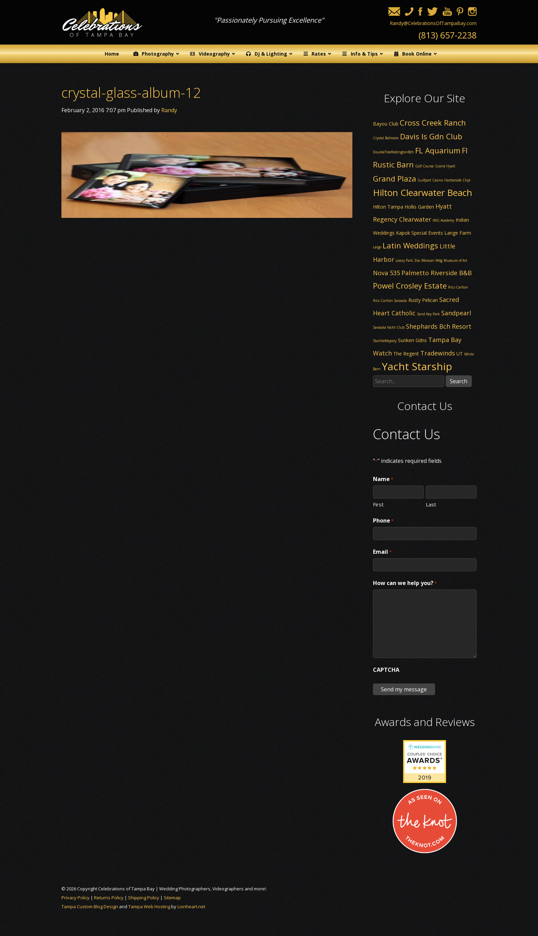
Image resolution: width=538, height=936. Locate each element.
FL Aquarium (437, 150)
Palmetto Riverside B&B (436, 273)
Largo (377, 247)
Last (431, 504)
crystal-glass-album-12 (131, 92)
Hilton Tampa (388, 206)
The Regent (406, 353)
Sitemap (172, 897)
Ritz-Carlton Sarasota (390, 300)
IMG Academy (443, 220)
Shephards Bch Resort (438, 326)
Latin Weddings (410, 245)
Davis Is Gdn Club (431, 136)
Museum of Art (455, 260)
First (378, 504)
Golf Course (424, 166)
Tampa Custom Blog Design (89, 906)
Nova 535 (386, 273)
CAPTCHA (386, 670)
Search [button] (458, 381)
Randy (169, 110)
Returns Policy (109, 897)
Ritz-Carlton (458, 287)
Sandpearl (456, 313)
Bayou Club (385, 123)
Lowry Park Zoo (408, 260)
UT (459, 353)
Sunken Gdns (412, 340)
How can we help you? (405, 583)
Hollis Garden (419, 206)
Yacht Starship (417, 366)
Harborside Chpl (457, 180)
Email (382, 552)
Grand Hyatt (445, 166)
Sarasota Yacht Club (389, 327)
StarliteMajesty (385, 340)
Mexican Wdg (431, 260)
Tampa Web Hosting (149, 906)
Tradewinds (437, 353)
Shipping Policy (143, 897)
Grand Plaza (394, 178)
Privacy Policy (75, 897)
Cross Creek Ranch (433, 122)
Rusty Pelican (423, 300)
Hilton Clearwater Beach (422, 192)
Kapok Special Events (419, 233)
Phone (383, 521)
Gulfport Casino (430, 180)
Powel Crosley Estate (410, 285)
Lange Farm (457, 233)
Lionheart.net (191, 906)
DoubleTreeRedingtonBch (393, 152)
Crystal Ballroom (386, 138)
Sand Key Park (428, 314)
